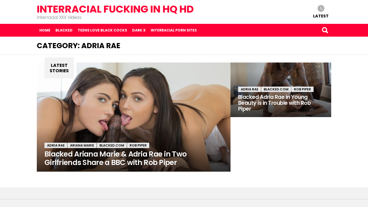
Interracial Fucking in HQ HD (115, 9)
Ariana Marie (82, 145)
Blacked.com (111, 145)
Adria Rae (56, 145)
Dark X (139, 30)
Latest (321, 15)
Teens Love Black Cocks (102, 30)
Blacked (64, 30)
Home (44, 30)
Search (325, 30)
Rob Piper (138, 145)
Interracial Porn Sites (174, 30)
